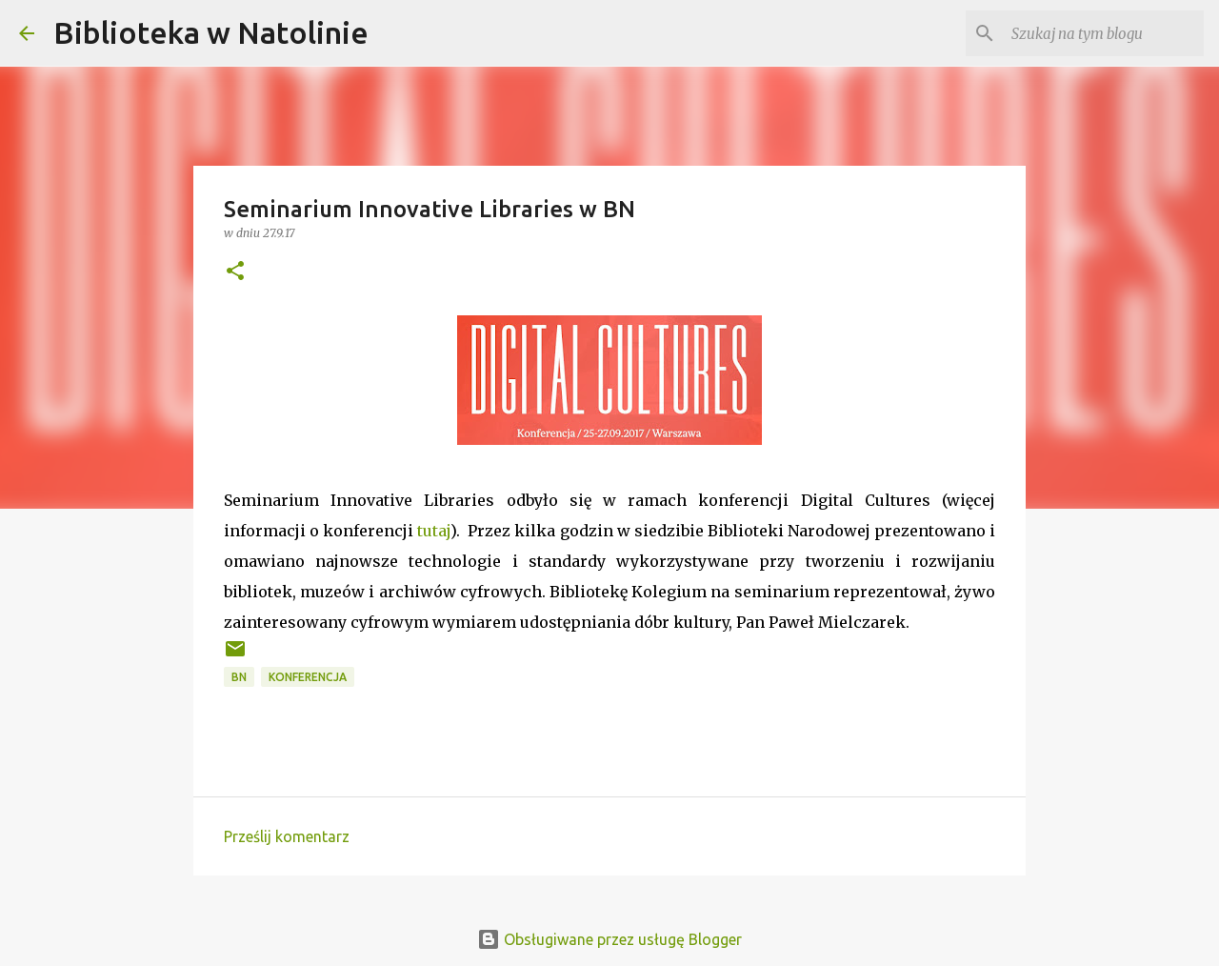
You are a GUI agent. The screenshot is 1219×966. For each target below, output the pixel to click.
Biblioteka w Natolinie (211, 32)
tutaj (433, 530)
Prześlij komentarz (287, 836)
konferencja (308, 677)
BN (239, 677)
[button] (235, 272)
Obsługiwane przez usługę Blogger (609, 939)
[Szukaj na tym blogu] (1104, 33)
